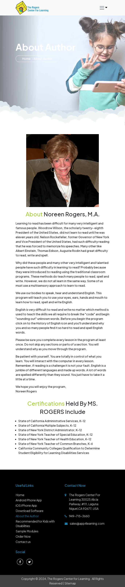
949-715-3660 (79, 516)
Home (26, 59)
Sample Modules (27, 531)
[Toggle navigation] (103, 7)
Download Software (29, 511)
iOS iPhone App (26, 505)
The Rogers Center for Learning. (69, 579)
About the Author (27, 516)
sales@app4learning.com (87, 523)
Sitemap (70, 583)
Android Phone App (29, 500)
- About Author (42, 59)
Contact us (23, 542)
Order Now (23, 536)
